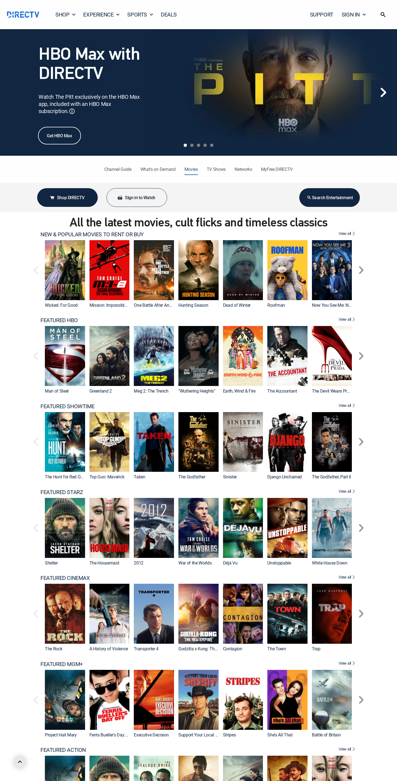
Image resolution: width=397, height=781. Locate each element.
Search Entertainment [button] (329, 197)
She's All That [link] (280, 734)
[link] (65, 270)
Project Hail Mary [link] (61, 734)
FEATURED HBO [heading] (59, 320)
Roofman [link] (276, 305)
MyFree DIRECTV (277, 169)
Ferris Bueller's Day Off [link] (110, 734)
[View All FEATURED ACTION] (348, 749)
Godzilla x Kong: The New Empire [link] (209, 649)
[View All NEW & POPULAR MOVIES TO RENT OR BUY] (348, 234)
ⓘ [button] (72, 111)
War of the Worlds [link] (195, 563)
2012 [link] (138, 563)
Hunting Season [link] (193, 305)
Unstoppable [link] (279, 563)
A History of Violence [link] (108, 649)
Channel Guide (118, 169)
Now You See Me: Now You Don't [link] (342, 305)
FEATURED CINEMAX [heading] (65, 578)
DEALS (169, 14)
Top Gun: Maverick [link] (106, 477)
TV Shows (216, 169)
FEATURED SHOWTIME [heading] (67, 406)
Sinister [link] (230, 477)
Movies (191, 169)
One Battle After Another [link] (156, 305)
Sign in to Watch (136, 197)
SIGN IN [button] (354, 14)
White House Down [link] (329, 563)
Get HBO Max (59, 136)
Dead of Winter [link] (237, 305)
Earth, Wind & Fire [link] (239, 391)
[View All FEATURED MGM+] (348, 664)
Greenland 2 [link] (100, 391)
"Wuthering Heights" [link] (196, 391)
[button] (383, 14)
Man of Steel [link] (57, 391)
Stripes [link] (229, 734)
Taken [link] (139, 477)
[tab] (185, 145)
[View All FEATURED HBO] (348, 320)
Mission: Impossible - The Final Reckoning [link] (128, 305)
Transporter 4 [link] (146, 649)
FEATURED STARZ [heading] (61, 492)
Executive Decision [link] (151, 734)
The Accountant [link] (282, 391)
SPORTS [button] (140, 14)
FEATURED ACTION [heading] (63, 749)
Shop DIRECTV (67, 197)
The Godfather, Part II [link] (331, 477)
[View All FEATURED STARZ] (348, 492)
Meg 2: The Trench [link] (151, 391)
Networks (243, 169)
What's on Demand (158, 169)
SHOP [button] (65, 14)
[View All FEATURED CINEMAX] (348, 578)
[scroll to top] (20, 761)
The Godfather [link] (191, 477)
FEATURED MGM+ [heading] (61, 664)
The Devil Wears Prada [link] (333, 391)
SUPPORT (321, 14)
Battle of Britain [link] (326, 734)
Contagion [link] (232, 649)
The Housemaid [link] (104, 563)
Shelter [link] (51, 563)
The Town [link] (276, 649)
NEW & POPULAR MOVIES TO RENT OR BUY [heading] (92, 234)
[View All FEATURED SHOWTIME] (348, 406)
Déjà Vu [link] (230, 563)
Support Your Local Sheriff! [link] (203, 734)
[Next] (383, 92)
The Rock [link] (53, 649)
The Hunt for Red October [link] (68, 477)
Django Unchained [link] (284, 477)
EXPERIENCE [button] (101, 14)
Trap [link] (316, 649)
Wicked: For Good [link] (61, 305)
